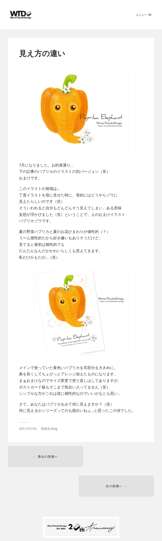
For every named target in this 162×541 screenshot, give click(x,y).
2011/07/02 (28, 428)
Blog (54, 428)
